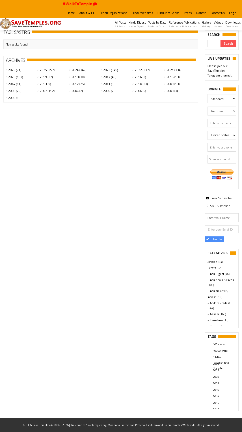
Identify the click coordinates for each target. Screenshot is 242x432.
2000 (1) (13, 97)
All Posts (120, 24)
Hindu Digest (137, 24)
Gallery (207, 24)
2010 (216, 390)
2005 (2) (109, 90)
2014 (216, 396)
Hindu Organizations (113, 12)
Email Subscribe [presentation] (219, 198)
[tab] (218, 198)
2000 (216, 364)
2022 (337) (142, 70)
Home (71, 12)
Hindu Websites (142, 12)
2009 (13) (173, 83)
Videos (218, 24)
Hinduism (213, 291)
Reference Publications (184, 24)
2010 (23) (141, 83)
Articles (212, 262)
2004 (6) (140, 90)
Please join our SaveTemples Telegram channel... (220, 71)
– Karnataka (215, 320)
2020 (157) (15, 76)
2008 (216, 377)
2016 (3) (140, 76)
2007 (216, 370)
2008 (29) (14, 90)
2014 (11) (14, 83)
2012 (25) (78, 83)
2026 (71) (14, 70)
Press (188, 12)
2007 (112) (47, 90)
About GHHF (87, 12)
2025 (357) (47, 70)
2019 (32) (46, 76)
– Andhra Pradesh (219, 303)
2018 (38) (78, 76)
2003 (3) (172, 90)
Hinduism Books (168, 12)
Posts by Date (157, 24)
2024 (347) (78, 70)
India (210, 297)
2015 (216, 403)
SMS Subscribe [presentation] (217, 205)
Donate (201, 12)
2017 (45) (109, 76)
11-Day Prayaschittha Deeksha (221, 357)
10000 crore (220, 351)
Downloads (233, 24)
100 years (219, 344)
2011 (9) (109, 83)
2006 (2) (77, 90)
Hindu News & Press (220, 280)
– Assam (213, 314)
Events (212, 268)
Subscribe (214, 239)
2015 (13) (173, 76)
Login (232, 12)
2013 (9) (45, 83)
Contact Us (218, 12)
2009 (216, 383)
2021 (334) (174, 70)
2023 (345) (110, 70)
